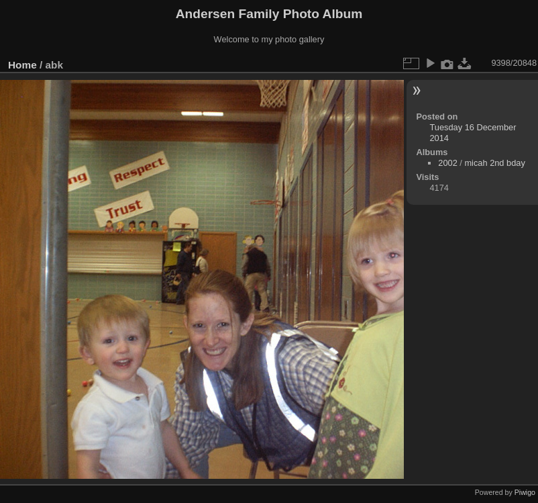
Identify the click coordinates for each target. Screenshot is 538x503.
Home (22, 65)
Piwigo (525, 492)
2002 (447, 163)
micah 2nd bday (494, 163)
